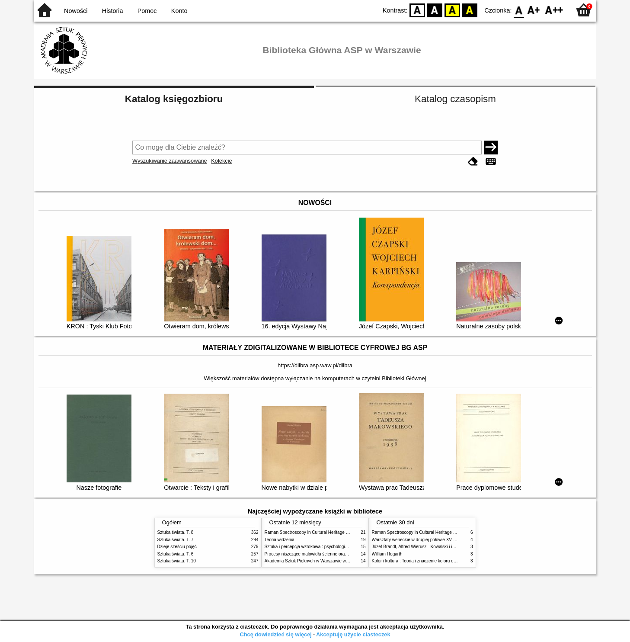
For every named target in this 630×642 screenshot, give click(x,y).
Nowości (75, 10)
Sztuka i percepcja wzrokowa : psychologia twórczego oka (321, 546)
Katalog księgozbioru (174, 98)
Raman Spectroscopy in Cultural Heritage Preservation (318, 532)
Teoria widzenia (279, 539)
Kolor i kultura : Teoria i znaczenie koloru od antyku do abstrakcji (434, 561)
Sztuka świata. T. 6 (175, 554)
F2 (554, 9)
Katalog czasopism (455, 98)
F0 (519, 9)
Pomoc (147, 10)
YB (452, 9)
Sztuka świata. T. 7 (175, 539)
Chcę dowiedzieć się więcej (275, 634)
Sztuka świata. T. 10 (176, 561)
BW (435, 9)
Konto (179, 10)
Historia (112, 10)
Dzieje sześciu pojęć (177, 546)
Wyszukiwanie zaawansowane (169, 160)
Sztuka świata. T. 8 (175, 532)
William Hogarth (387, 554)
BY (469, 9)
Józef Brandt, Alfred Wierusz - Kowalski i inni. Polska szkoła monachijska (442, 546)
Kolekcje (221, 160)
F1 (534, 9)
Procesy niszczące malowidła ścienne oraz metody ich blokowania (329, 554)
